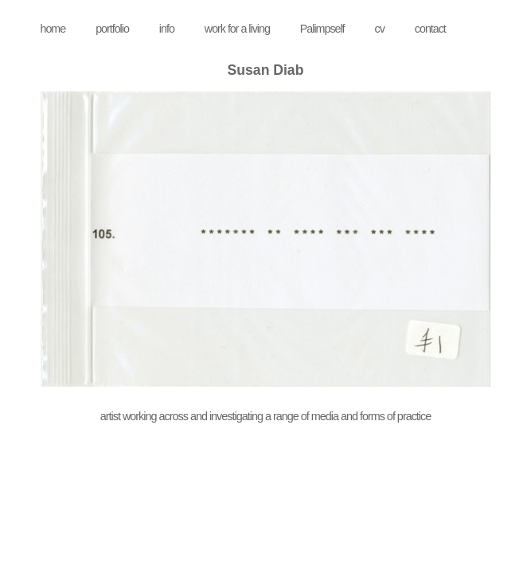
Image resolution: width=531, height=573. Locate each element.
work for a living (237, 28)
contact (430, 28)
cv (380, 28)
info (166, 28)
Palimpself (322, 28)
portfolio (112, 28)
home (53, 28)
